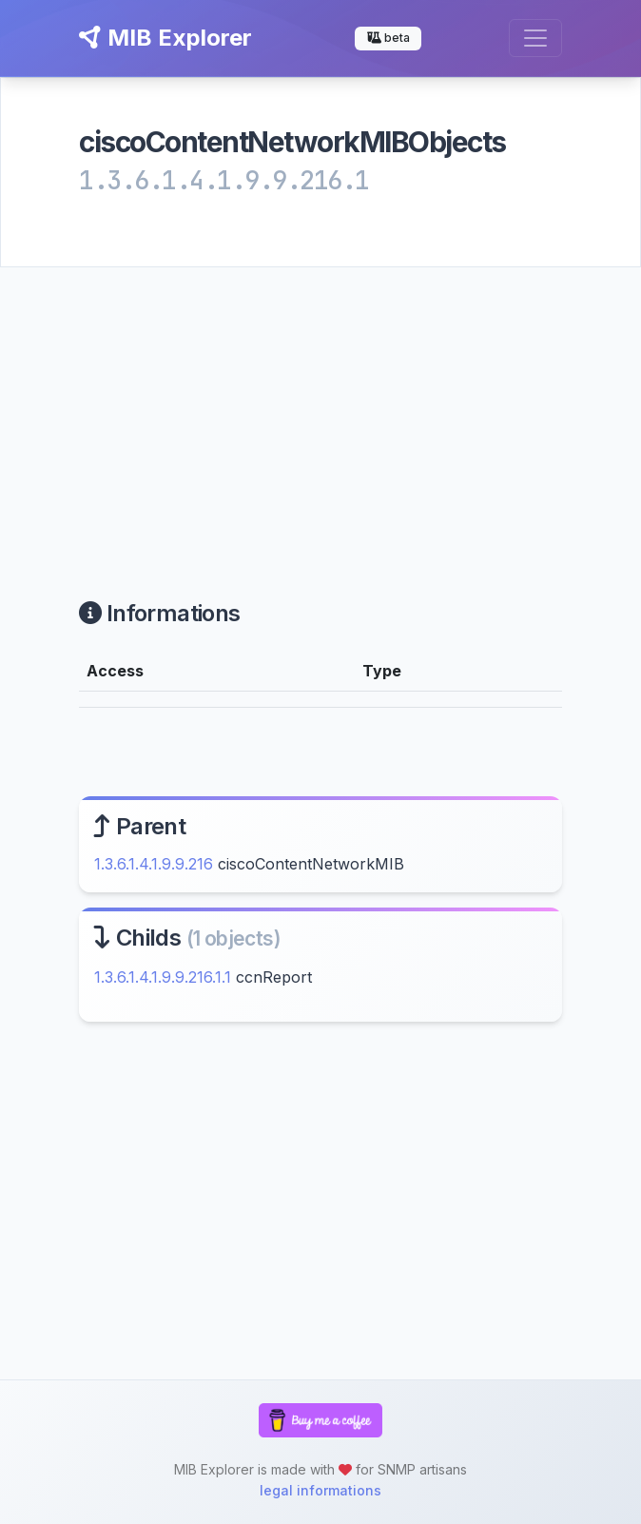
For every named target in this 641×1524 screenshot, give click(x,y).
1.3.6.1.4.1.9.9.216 (153, 863)
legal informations (320, 1490)
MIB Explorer (165, 37)
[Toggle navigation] (535, 38)
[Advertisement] (320, 410)
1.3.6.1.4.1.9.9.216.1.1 (162, 977)
